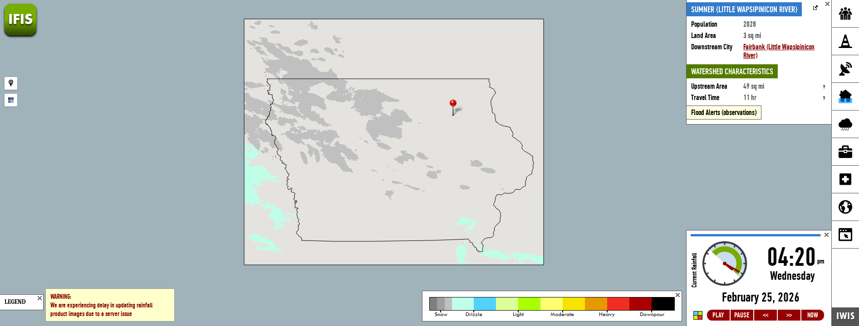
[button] (457, 108)
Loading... (759, 278)
